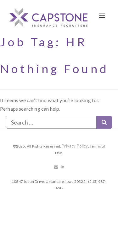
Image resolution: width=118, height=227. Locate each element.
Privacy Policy (75, 145)
